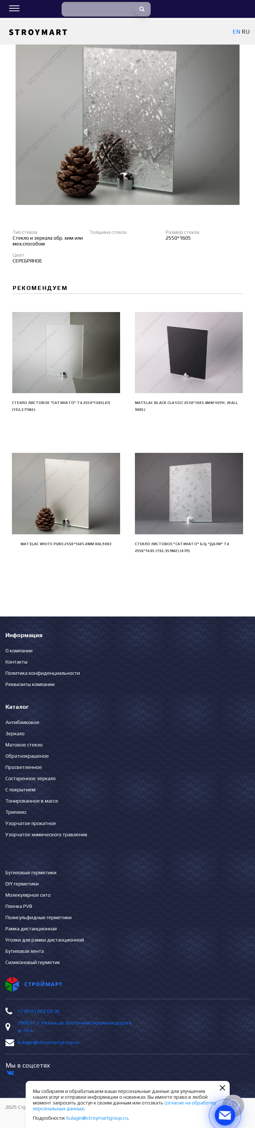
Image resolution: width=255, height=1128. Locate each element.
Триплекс (16, 812)
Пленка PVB (18, 906)
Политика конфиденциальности (42, 673)
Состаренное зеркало (30, 778)
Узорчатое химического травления (46, 834)
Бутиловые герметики (30, 872)
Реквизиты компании (30, 684)
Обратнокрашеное (27, 756)
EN (236, 31)
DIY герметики (22, 884)
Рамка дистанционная (31, 928)
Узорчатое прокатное (30, 823)
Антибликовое (22, 722)
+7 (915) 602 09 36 (39, 1011)
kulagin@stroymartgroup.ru (48, 1042)
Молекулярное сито (28, 895)
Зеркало (15, 733)
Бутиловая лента (24, 951)
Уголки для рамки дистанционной (44, 940)
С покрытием (20, 789)
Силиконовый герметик (32, 962)
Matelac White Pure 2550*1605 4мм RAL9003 (66, 544)
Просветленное (23, 767)
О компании (19, 650)
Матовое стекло (24, 745)
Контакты (16, 662)
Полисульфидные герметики (38, 917)
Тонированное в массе (31, 801)
